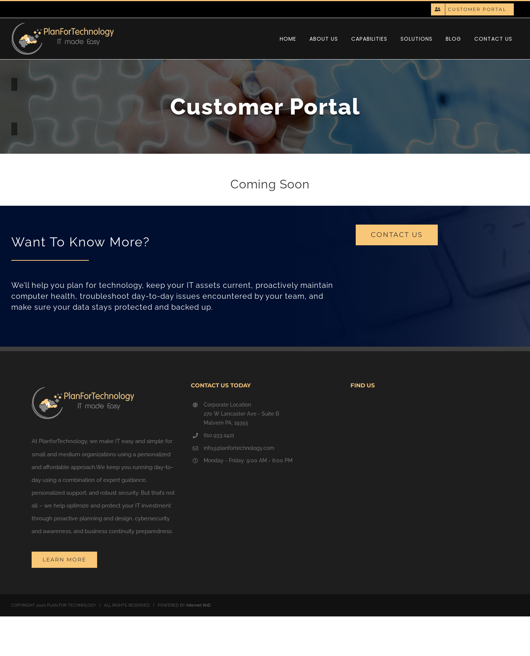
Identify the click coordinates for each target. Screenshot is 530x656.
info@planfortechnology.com (239, 448)
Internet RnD (198, 605)
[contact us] (397, 235)
